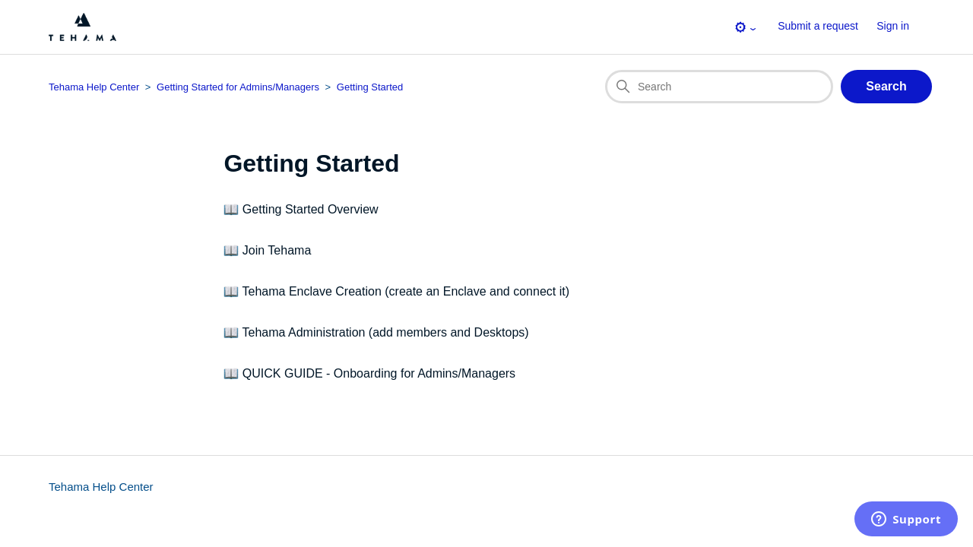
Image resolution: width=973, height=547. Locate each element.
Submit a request (818, 26)
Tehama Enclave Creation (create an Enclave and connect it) (405, 291)
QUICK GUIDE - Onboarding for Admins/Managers (378, 373)
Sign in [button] (892, 26)
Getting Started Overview (310, 209)
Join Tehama (276, 250)
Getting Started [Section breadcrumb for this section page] (370, 87)
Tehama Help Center (101, 486)
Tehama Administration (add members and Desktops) (385, 332)
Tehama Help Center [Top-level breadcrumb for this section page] (94, 87)
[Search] (719, 86)
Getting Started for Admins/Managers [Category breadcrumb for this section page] (238, 87)
